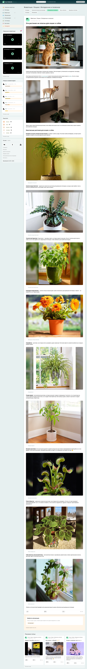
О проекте (5, 147)
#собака (7, 132)
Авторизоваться (80, 1)
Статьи (28, 637)
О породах (27, 10)
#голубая (8, 130)
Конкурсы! (7, 26)
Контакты (5, 157)
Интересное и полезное (52, 10)
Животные (7, 12)
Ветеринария (8, 18)
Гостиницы (7, 20)
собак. (70, 76)
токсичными (45, 76)
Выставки (7, 23)
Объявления (7, 15)
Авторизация (30, 623)
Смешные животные (9, 7)
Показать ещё (6, 76)
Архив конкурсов (6, 151)
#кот (7, 124)
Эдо (6, 84)
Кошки (38, 18)
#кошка (7, 121)
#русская (8, 127)
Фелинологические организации (38, 10)
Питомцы (7, 10)
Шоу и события (63, 10)
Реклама (5, 149)
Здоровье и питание (73, 10)
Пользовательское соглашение (9, 155)
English (8, 140)
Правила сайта (6, 153)
